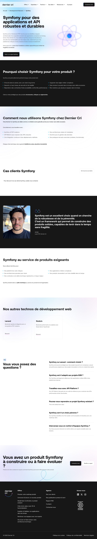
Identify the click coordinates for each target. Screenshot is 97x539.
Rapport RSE (50, 501)
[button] (26, 4)
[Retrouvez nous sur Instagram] (85, 494)
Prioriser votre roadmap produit (27, 494)
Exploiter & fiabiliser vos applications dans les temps (28, 512)
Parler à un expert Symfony (11, 54)
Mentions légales (89, 535)
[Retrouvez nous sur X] (81, 494)
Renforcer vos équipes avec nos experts (30, 516)
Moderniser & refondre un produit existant (27, 502)
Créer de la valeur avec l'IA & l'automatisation (26, 507)
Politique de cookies (59, 535)
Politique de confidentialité (74, 535)
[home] (7, 5)
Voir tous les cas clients (86, 170)
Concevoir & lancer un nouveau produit (29, 497)
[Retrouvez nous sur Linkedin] (78, 494)
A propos (69, 4)
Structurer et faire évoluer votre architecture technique (27, 520)
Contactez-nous (89, 4)
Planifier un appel (88, 463)
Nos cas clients (50, 494)
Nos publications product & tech (55, 497)
